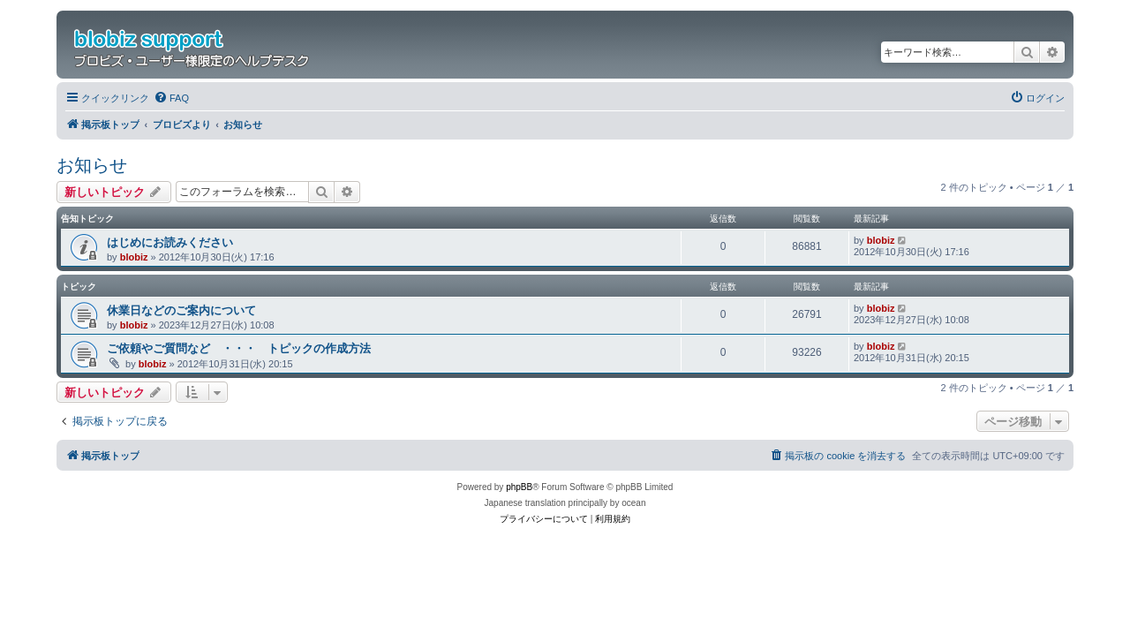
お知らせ (91, 165)
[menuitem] (171, 98)
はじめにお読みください (170, 242)
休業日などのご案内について (181, 310)
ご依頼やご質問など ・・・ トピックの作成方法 (239, 348)
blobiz (134, 257)
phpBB (519, 487)
